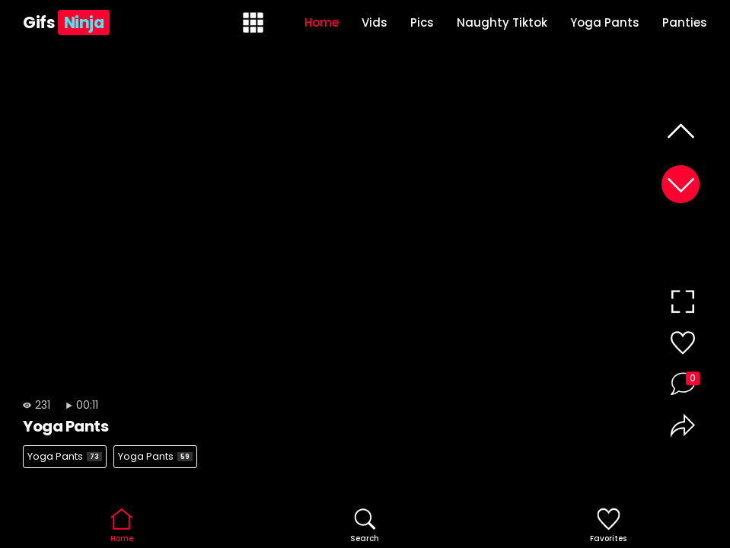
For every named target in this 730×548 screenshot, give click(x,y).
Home (321, 22)
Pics (422, 22)
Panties (684, 22)
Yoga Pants (604, 22)
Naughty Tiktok (502, 22)
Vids (374, 22)
